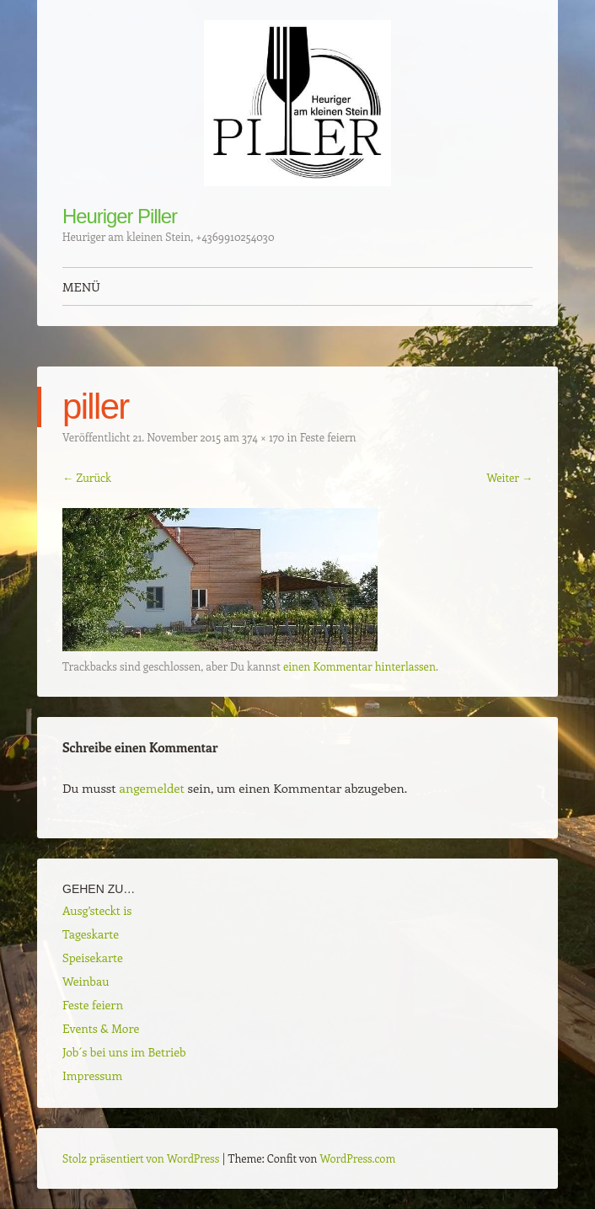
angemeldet (152, 787)
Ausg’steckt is (96, 910)
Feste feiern (328, 437)
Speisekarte (92, 958)
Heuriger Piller (119, 216)
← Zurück (86, 477)
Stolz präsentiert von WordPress (140, 1158)
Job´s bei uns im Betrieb (124, 1052)
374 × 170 (263, 437)
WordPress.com (358, 1158)
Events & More (100, 1028)
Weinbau (85, 981)
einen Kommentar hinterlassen (359, 666)
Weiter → (509, 477)
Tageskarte (90, 934)
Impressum (92, 1075)
